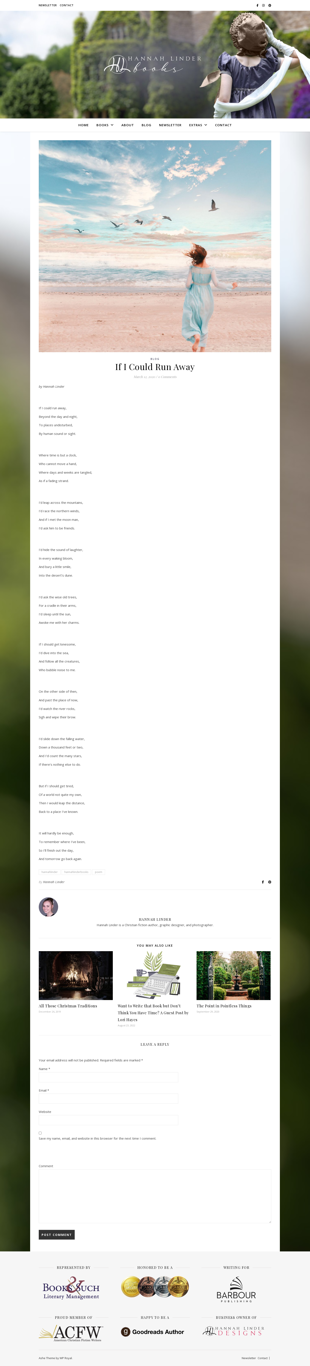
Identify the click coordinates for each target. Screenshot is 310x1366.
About (127, 125)
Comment (46, 1166)
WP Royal (66, 1358)
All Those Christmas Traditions (68, 1005)
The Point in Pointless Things (224, 1005)
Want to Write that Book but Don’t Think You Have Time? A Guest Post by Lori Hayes (153, 1012)
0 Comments (167, 377)
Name (44, 1069)
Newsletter (48, 5)
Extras (195, 125)
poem (98, 872)
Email (44, 1090)
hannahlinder (50, 872)
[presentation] (71, 1152)
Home (83, 125)
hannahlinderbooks (76, 872)
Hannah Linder (54, 882)
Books (102, 125)
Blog (146, 125)
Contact (67, 5)
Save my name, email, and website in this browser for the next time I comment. (97, 1138)
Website (45, 1111)
